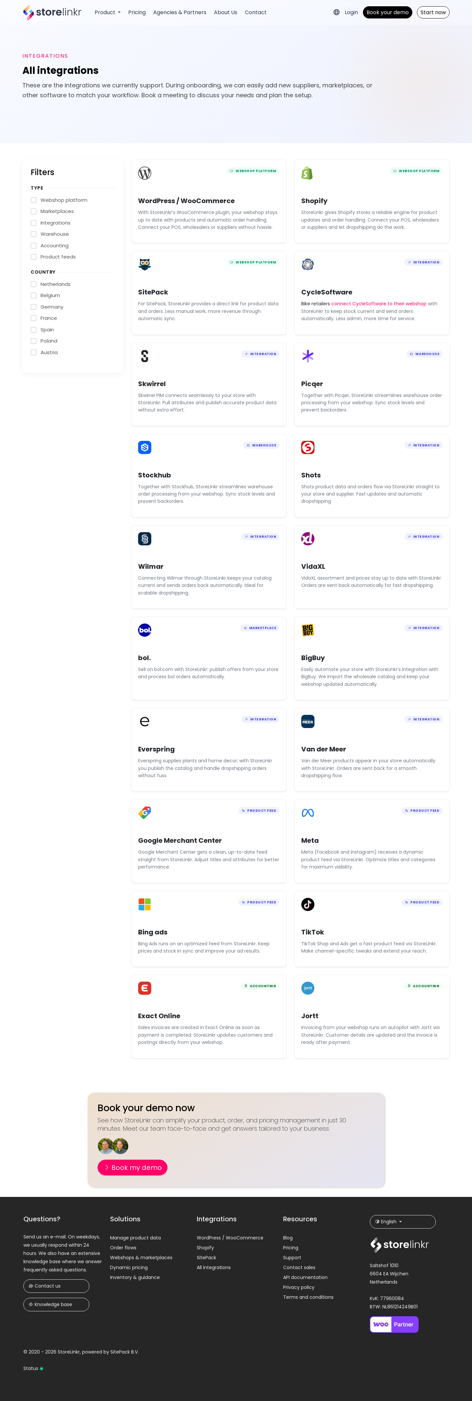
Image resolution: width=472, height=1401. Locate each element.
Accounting (55, 245)
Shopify (205, 1247)
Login (351, 12)
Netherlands (56, 284)
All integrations (214, 1267)
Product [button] (106, 12)
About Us (225, 12)
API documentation (305, 1277)
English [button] (386, 1221)
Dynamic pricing (129, 1267)
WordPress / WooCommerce (230, 1237)
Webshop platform (64, 200)
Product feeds (58, 256)
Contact (256, 12)
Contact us (45, 1286)
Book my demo (132, 1167)
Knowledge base (50, 1304)
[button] (336, 12)
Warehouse (55, 233)
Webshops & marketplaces (141, 1257)
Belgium (50, 295)
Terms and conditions (308, 1297)
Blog (288, 1237)
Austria (49, 352)
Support (292, 1257)
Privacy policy (298, 1287)
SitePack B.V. (124, 1352)
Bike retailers (316, 303)
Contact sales (299, 1267)
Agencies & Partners (179, 12)
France (49, 318)
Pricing (137, 12)
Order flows (123, 1247)
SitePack (206, 1257)
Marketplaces (57, 211)
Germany (52, 306)
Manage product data (135, 1237)
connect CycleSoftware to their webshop (379, 303)
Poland (49, 340)
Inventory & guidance (135, 1277)
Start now (433, 12)
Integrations (56, 222)
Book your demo (388, 12)
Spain (47, 329)
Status (33, 1368)
